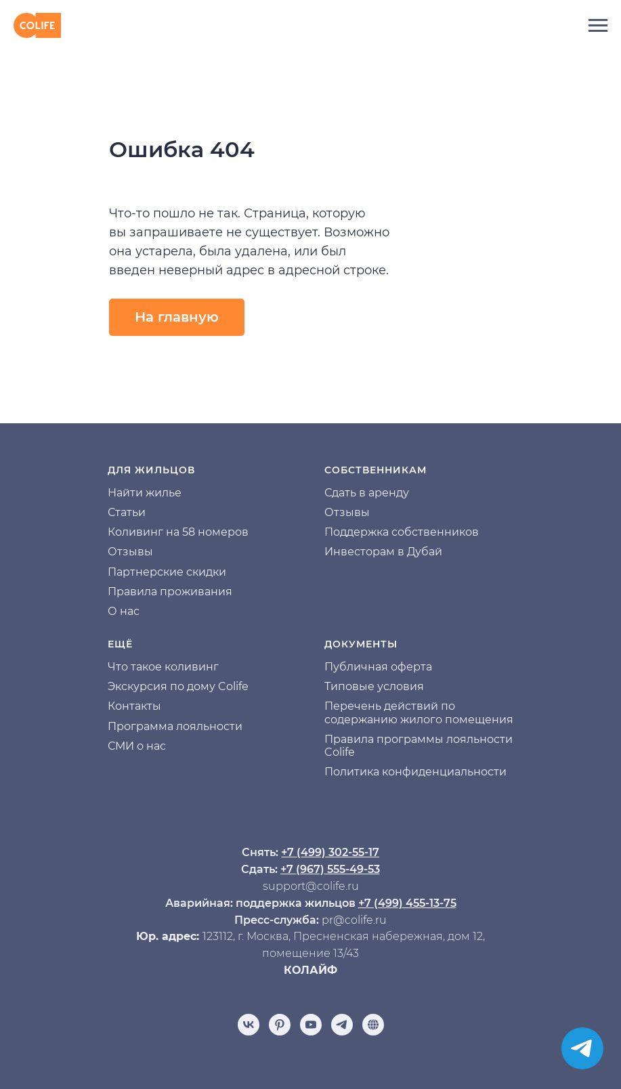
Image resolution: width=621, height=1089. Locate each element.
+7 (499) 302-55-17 (330, 852)
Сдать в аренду (366, 492)
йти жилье (152, 492)
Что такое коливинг (163, 666)
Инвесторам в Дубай (383, 551)
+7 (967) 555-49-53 (330, 869)
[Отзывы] (373, 1024)
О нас (124, 611)
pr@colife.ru (354, 920)
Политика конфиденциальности (415, 771)
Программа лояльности (175, 726)
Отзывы (130, 551)
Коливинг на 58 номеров (178, 532)
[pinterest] (280, 1024)
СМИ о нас (137, 746)
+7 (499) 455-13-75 (407, 903)
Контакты (134, 706)
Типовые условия (374, 686)
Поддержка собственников (401, 532)
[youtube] (311, 1024)
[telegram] (342, 1024)
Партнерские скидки (167, 571)
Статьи (127, 512)
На (115, 492)
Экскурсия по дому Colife (178, 686)
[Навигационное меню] (597, 26)
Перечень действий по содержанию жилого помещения (418, 712)
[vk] (248, 1024)
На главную (177, 317)
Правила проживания (170, 591)
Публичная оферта (378, 666)
